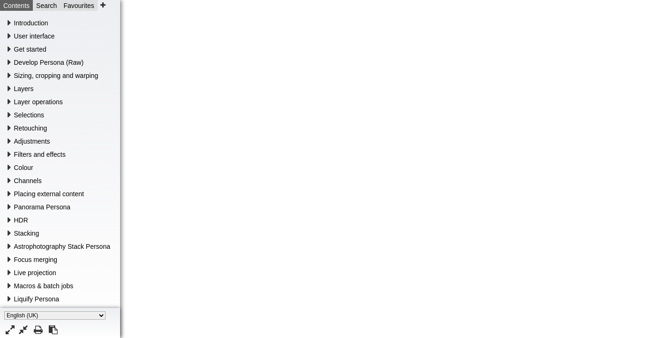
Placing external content (49, 194)
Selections (29, 115)
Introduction (31, 23)
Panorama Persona (42, 207)
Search (46, 5)
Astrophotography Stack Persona (62, 246)
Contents (16, 5)
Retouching (30, 128)
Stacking (26, 233)
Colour (23, 167)
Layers (24, 88)
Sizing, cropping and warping (56, 75)
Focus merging (36, 259)
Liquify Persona (37, 299)
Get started (30, 49)
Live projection (35, 273)
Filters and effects (40, 154)
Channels (28, 180)
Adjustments (32, 141)
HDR (21, 220)
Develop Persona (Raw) (49, 62)
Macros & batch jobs (44, 286)
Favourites (78, 5)
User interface (34, 36)
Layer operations (38, 102)
